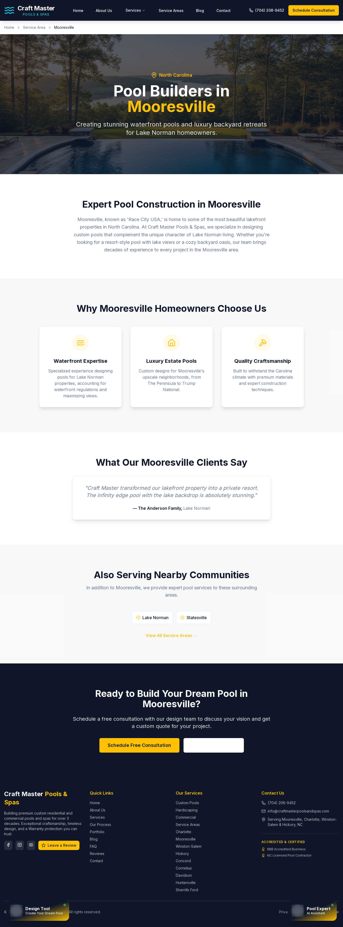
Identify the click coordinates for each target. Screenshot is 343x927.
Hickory (182, 853)
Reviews (97, 853)
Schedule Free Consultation (139, 745)
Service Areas (171, 10)
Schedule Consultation (314, 10)
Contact (223, 10)
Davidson (184, 875)
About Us (104, 10)
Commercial (186, 817)
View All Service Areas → (171, 635)
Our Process (100, 824)
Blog (200, 10)
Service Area (34, 27)
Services (135, 10)
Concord (183, 861)
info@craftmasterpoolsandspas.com (298, 811)
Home (78, 10)
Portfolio (97, 832)
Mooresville (186, 839)
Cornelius (184, 868)
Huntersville (186, 882)
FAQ (93, 846)
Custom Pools (187, 803)
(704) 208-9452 (213, 745)
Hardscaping (187, 810)
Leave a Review (58, 845)
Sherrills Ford (187, 890)
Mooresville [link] (64, 27)
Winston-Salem (188, 846)
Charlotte (183, 832)
